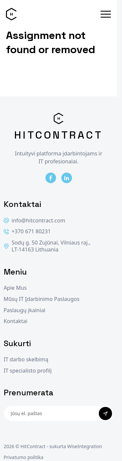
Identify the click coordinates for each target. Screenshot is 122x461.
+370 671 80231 (27, 231)
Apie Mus (15, 287)
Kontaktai (16, 321)
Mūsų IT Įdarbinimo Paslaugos (42, 299)
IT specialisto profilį (28, 370)
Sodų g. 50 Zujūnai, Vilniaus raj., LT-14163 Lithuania (47, 246)
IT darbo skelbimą (26, 359)
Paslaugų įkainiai (24, 310)
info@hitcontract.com (34, 220)
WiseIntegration (84, 446)
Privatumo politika (23, 457)
